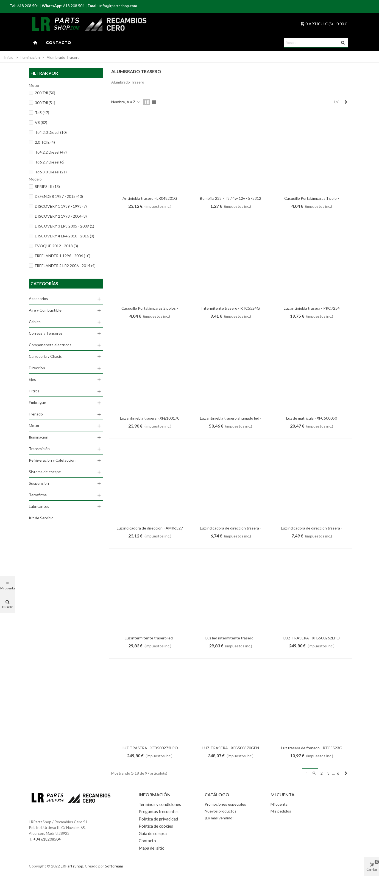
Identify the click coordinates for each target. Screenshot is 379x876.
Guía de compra (153, 833)
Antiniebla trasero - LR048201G (149, 198)
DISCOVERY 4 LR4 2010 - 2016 (64, 236)
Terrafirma (38, 494)
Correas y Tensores (46, 333)
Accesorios (38, 298)
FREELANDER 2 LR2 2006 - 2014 (65, 265)
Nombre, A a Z (125, 101)
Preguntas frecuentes (159, 811)
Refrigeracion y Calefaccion (52, 460)
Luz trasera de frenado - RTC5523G (311, 747)
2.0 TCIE (45, 142)
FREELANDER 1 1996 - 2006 (62, 255)
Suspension (39, 483)
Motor (34, 425)
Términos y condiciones (160, 804)
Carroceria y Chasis (45, 356)
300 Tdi (45, 102)
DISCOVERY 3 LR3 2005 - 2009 (64, 226)
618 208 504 (28, 5)
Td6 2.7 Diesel (50, 162)
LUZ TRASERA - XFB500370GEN (230, 747)
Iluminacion (38, 437)
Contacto (58, 42)
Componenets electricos (50, 344)
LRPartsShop (72, 866)
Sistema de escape (45, 471)
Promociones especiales (225, 804)
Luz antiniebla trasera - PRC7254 (312, 308)
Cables (35, 321)
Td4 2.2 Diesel (51, 152)
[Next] (345, 102)
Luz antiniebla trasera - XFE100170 (149, 418)
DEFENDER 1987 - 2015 (59, 196)
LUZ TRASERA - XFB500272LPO (150, 747)
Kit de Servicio (41, 517)
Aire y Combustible (45, 310)
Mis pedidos (281, 811)
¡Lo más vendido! (219, 818)
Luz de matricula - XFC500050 (311, 418)
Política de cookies (156, 826)
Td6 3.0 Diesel (51, 172)
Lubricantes (39, 506)
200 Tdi (45, 92)
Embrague (37, 402)
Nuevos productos (220, 811)
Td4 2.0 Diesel (51, 132)
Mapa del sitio (152, 847)
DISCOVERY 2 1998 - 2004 (61, 216)
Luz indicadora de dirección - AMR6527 (150, 528)
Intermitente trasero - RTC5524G (230, 308)
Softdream (114, 866)
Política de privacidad (158, 818)
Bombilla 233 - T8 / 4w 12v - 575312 (230, 198)
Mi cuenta (279, 804)
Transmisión (39, 448)
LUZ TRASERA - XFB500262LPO (311, 638)
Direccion (37, 367)
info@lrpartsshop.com (118, 5)
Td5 (42, 112)
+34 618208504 (47, 839)
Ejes (32, 379)
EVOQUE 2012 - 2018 (56, 245)
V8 (41, 122)
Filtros (34, 391)
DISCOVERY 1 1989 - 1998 (61, 206)
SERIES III (47, 186)
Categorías (44, 283)
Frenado (36, 414)
